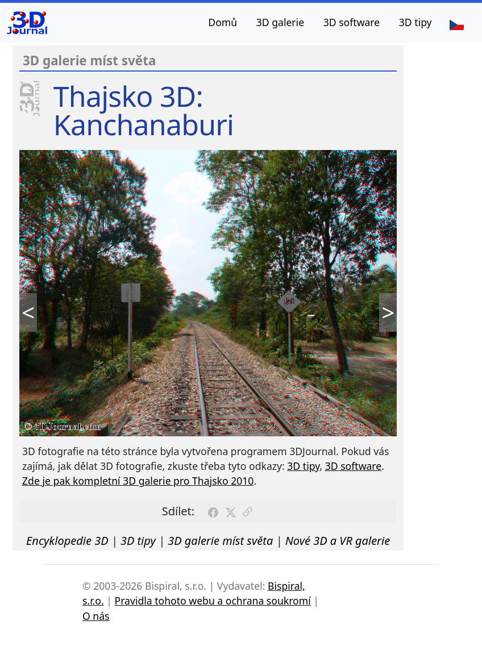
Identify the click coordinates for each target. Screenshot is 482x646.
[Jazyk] (456, 24)
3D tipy (415, 22)
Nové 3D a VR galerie (337, 540)
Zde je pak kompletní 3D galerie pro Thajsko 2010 (138, 480)
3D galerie (280, 22)
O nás (96, 616)
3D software (351, 22)
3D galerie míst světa (220, 540)
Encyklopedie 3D (67, 540)
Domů (222, 22)
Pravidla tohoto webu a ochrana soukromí (213, 600)
